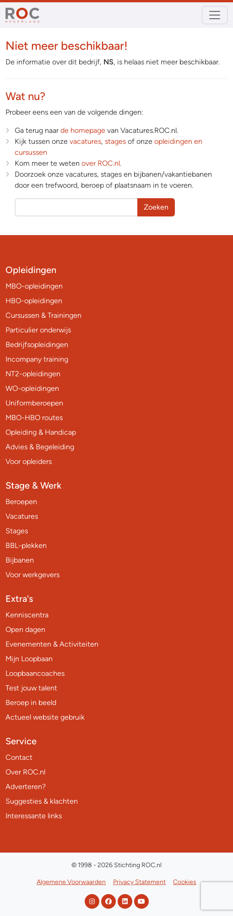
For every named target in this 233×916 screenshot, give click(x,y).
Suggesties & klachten (41, 801)
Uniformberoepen (34, 403)
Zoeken (156, 207)
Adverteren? (25, 786)
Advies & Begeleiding (39, 446)
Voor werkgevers (32, 574)
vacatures (85, 141)
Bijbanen (19, 560)
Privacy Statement (139, 882)
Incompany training (36, 359)
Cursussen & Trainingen (43, 315)
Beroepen (21, 501)
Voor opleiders (28, 461)
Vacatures (21, 516)
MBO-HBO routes (34, 417)
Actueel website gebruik (45, 717)
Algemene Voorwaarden (71, 882)
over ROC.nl (100, 163)
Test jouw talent (31, 688)
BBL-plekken (26, 545)
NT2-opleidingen (32, 373)
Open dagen (25, 629)
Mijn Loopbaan (29, 658)
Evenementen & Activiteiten (51, 644)
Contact (19, 757)
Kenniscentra (27, 615)
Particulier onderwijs (38, 330)
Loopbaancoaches (35, 673)
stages (115, 141)
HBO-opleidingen (33, 300)
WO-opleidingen (32, 388)
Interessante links (33, 815)
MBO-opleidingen (34, 286)
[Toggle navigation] (215, 15)
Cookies (184, 882)
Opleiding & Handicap (40, 432)
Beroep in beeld (30, 702)
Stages (16, 530)
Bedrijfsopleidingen (36, 344)
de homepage (82, 130)
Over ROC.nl (25, 772)
